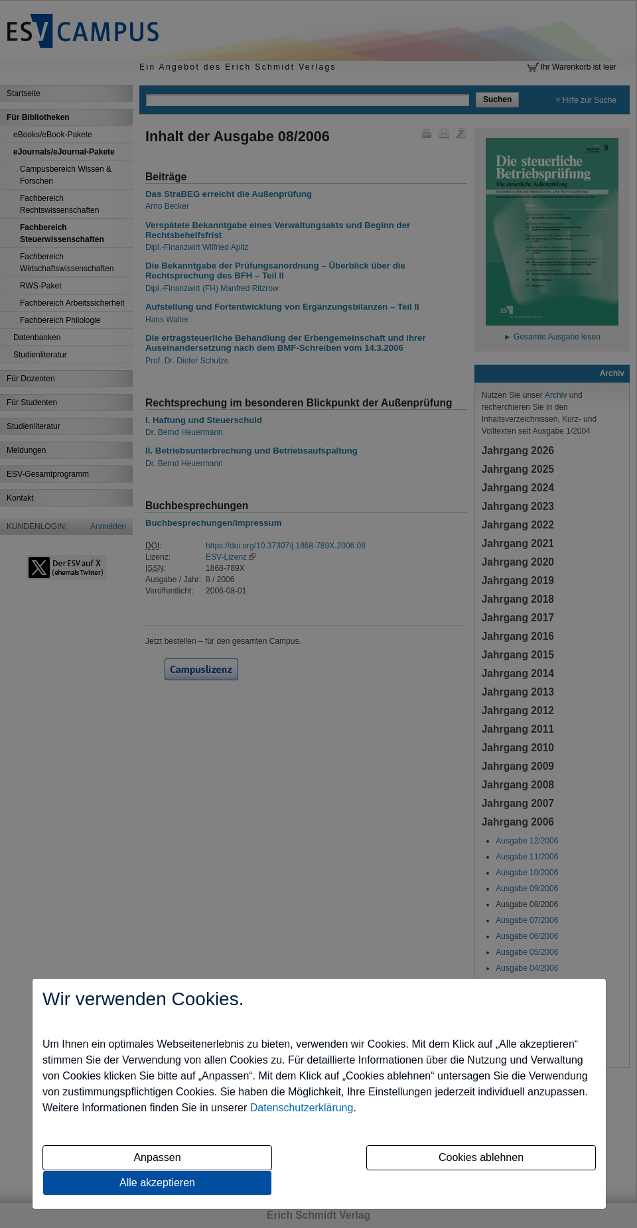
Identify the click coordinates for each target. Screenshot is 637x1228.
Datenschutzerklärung (302, 1107)
